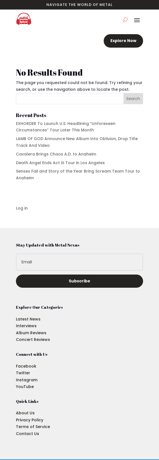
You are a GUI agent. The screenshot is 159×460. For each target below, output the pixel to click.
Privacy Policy (29, 420)
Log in (22, 208)
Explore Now (123, 40)
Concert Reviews (33, 339)
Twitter (23, 373)
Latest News (28, 319)
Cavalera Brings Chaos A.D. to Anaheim (56, 154)
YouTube (25, 386)
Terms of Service (33, 426)
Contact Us (27, 433)
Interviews (26, 326)
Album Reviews (31, 333)
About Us (25, 413)
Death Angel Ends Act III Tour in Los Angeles (60, 163)
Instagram (26, 380)
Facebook (26, 366)
